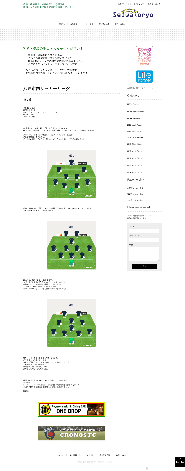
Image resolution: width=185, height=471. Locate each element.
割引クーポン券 (154, 4)
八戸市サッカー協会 (135, 188)
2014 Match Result (134, 172)
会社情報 (73, 24)
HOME (62, 24)
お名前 (132, 226)
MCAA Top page (133, 104)
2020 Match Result (134, 131)
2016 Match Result (134, 158)
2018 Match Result (134, 144)
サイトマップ (138, 4)
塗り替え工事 (104, 24)
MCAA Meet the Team (135, 111)
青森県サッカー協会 (135, 194)
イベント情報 (88, 24)
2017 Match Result (134, 151)
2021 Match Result (134, 125)
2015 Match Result (134, 165)
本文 (131, 245)
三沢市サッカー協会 (135, 200)
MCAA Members (133, 118)
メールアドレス (135, 236)
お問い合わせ (120, 24)
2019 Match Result (135, 137)
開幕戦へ (26, 391)
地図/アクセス (123, 4)
